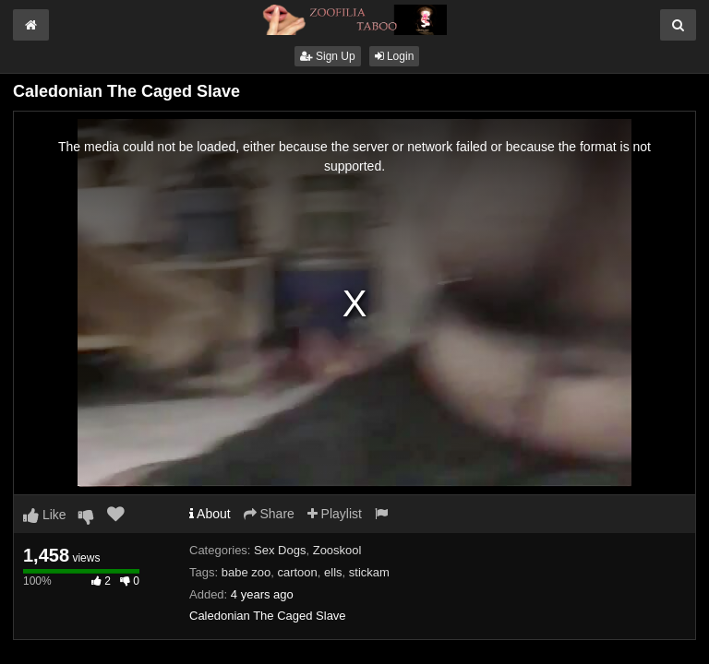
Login (395, 56)
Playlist (334, 513)
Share (269, 513)
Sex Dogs (280, 550)
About (210, 513)
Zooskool (337, 550)
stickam (369, 572)
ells (333, 572)
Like (44, 514)
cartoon (297, 572)
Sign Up (327, 56)
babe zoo (246, 572)
